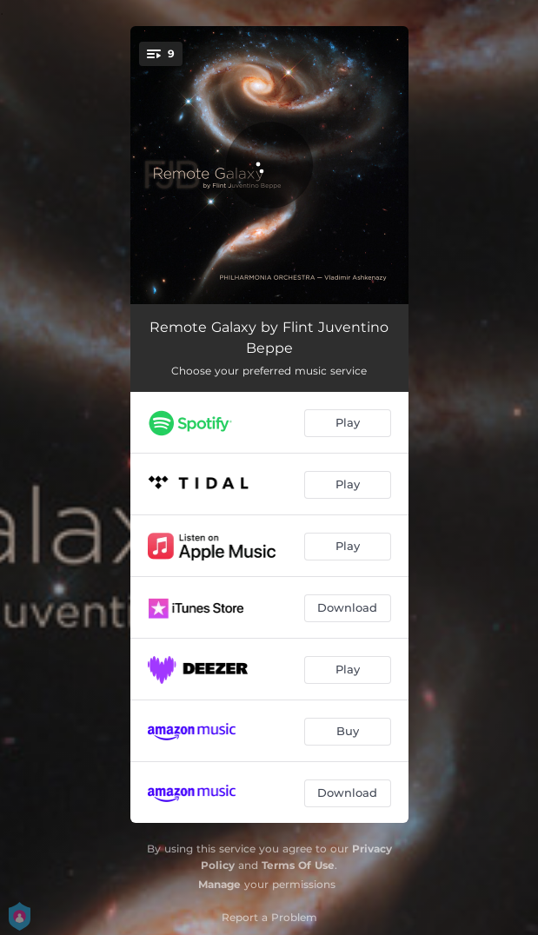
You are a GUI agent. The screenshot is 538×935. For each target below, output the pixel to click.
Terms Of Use (298, 865)
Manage (219, 884)
